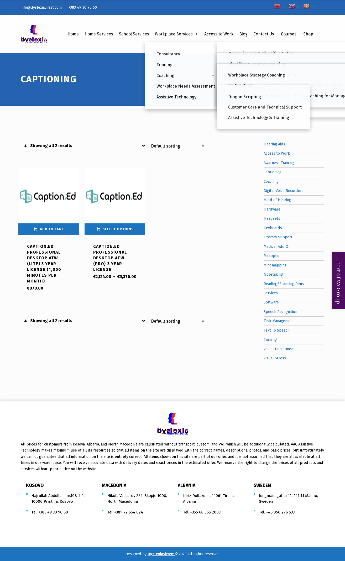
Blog (243, 34)
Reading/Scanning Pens (284, 283)
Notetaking (273, 274)
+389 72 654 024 (128, 512)
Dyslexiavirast (161, 554)
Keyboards (273, 228)
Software (271, 302)
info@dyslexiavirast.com (41, 7)
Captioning (272, 172)
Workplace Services (176, 34)
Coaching (271, 181)
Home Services (99, 34)
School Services (134, 34)
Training (270, 339)
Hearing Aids (274, 144)
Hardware (272, 209)
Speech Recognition (280, 311)
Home (73, 34)
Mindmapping (275, 265)
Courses (288, 34)
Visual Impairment (279, 349)
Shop (308, 34)
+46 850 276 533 (280, 512)
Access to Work (218, 34)
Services (271, 293)
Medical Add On (277, 246)
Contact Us (263, 34)
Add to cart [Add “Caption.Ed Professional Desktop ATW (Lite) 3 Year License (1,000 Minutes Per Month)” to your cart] (52, 229)
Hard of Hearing (277, 199)
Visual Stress (275, 358)
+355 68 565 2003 (205, 512)
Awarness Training (279, 162)
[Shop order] (177, 146)
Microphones (274, 255)
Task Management (279, 320)
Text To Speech (277, 330)
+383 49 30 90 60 (83, 7)
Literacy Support (278, 237)
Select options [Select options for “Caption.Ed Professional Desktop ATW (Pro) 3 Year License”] (118, 229)
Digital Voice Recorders (284, 190)
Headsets (272, 218)
